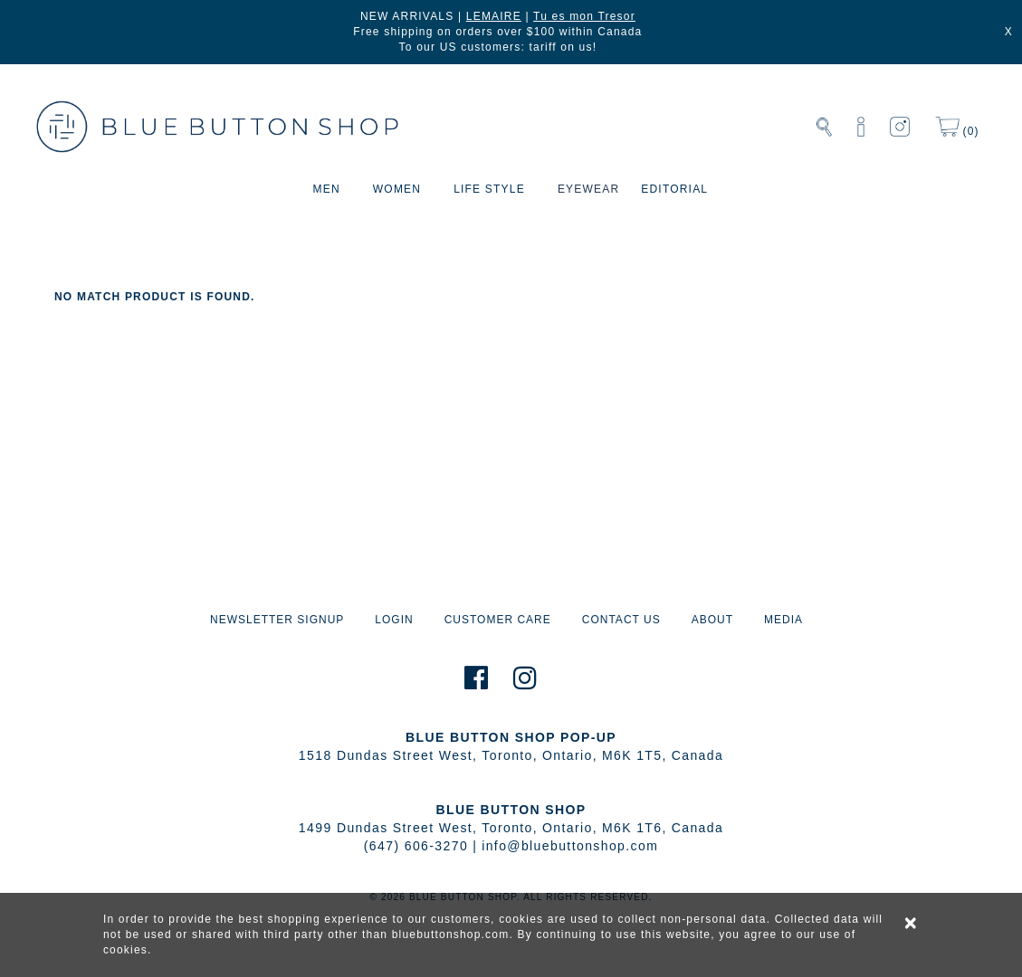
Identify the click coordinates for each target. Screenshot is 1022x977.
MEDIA (783, 619)
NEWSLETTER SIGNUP (277, 619)
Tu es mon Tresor (584, 16)
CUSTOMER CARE (497, 619)
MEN (326, 189)
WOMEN (397, 189)
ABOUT (712, 619)
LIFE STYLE (489, 189)
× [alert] (911, 923)
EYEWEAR (588, 189)
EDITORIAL (674, 189)
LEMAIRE (493, 16)
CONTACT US (621, 619)
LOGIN (394, 619)
